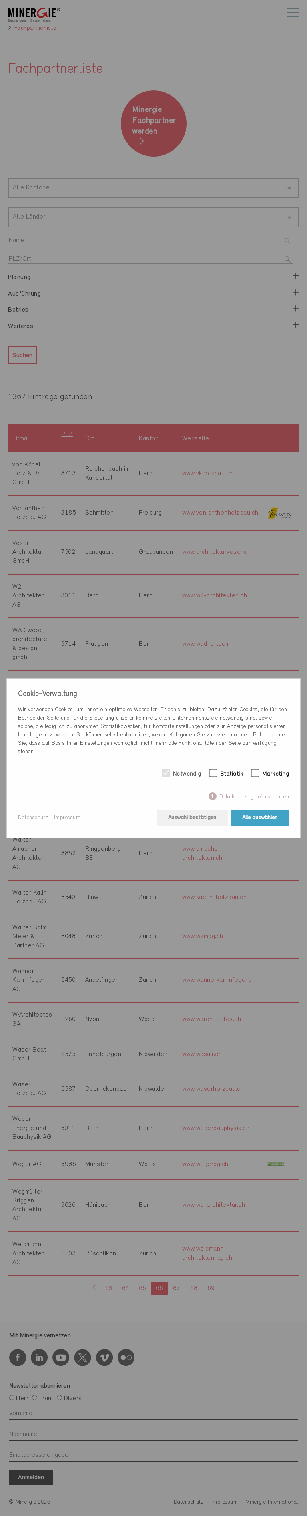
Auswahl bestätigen (192, 818)
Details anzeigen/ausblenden (254, 797)
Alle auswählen (259, 818)
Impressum (67, 818)
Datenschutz (33, 818)
